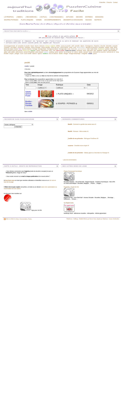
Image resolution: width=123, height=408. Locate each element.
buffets (58, 46)
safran (76, 52)
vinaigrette (84, 53)
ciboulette (109, 46)
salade (80, 52)
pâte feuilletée (112, 50)
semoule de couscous (99, 52)
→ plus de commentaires (69, 160)
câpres (82, 46)
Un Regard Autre (68, 202)
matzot (38, 50)
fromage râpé (63, 49)
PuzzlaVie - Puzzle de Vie (71, 187)
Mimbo (85, 219)
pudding (51, 52)
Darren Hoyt (93, 219)
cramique (27, 47)
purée (56, 52)
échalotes (101, 47)
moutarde (79, 50)
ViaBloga (75, 219)
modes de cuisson (70, 50)
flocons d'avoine (27, 49)
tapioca (40, 53)
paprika (105, 50)
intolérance (101, 49)
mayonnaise (44, 50)
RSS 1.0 (8, 219)
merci (50, 50)
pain (95, 50)
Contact (115, 2)
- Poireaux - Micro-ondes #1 (78, 131)
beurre (37, 46)
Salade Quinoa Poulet (28, 94)
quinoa (61, 52)
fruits (68, 49)
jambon (107, 49)
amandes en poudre (24, 46)
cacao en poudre (66, 46)
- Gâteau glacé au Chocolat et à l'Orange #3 (88, 152)
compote (114, 46)
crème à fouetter (35, 47)
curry (74, 47)
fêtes (20, 49)
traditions (45, 53)
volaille (90, 53)
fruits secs (74, 49)
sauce (90, 52)
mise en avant (60, 50)
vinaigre (65, 53)
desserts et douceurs (92, 47)
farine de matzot (8, 49)
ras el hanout (67, 52)
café (72, 46)
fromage (34, 49)
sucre (21, 53)
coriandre (7, 47)
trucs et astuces (53, 53)
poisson (46, 52)
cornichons (20, 47)
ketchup (112, 49)
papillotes (99, 50)
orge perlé (90, 50)
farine (115, 47)
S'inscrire (109, 2)
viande (61, 53)
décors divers (81, 47)
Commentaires (23, 219)
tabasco (34, 53)
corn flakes (13, 47)
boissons (42, 46)
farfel (111, 47)
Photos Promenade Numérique (73, 171)
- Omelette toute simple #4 (78, 145)
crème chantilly (45, 47)
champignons (89, 46)
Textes (30, 219)
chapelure (96, 46)
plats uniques (39, 52)
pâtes (5, 52)
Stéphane (105, 219)
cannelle (77, 46)
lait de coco (26, 50)
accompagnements (9, 46)
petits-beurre (19, 52)
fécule (16, 49)
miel (54, 50)
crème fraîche (64, 47)
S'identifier (102, 2)
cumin (70, 47)
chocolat (102, 46)
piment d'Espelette (29, 52)
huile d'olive (93, 49)
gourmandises (82, 49)
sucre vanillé (27, 53)
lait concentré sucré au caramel (13, 50)
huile (88, 49)
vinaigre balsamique (75, 53)
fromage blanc (42, 49)
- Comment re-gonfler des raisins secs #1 (82, 124)
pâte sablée (11, 52)
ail (16, 46)
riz (72, 52)
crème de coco (55, 47)
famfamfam (116, 219)
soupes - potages (14, 53)
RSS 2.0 (13, 219)
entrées (107, 47)
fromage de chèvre (52, 49)
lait (116, 49)
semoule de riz (111, 52)
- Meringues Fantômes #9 (83, 138)
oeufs (84, 50)
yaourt (95, 53)
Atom (17, 219)
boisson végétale (50, 46)
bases (32, 46)
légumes (33, 50)
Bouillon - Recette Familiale (29, 103)
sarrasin (85, 52)
